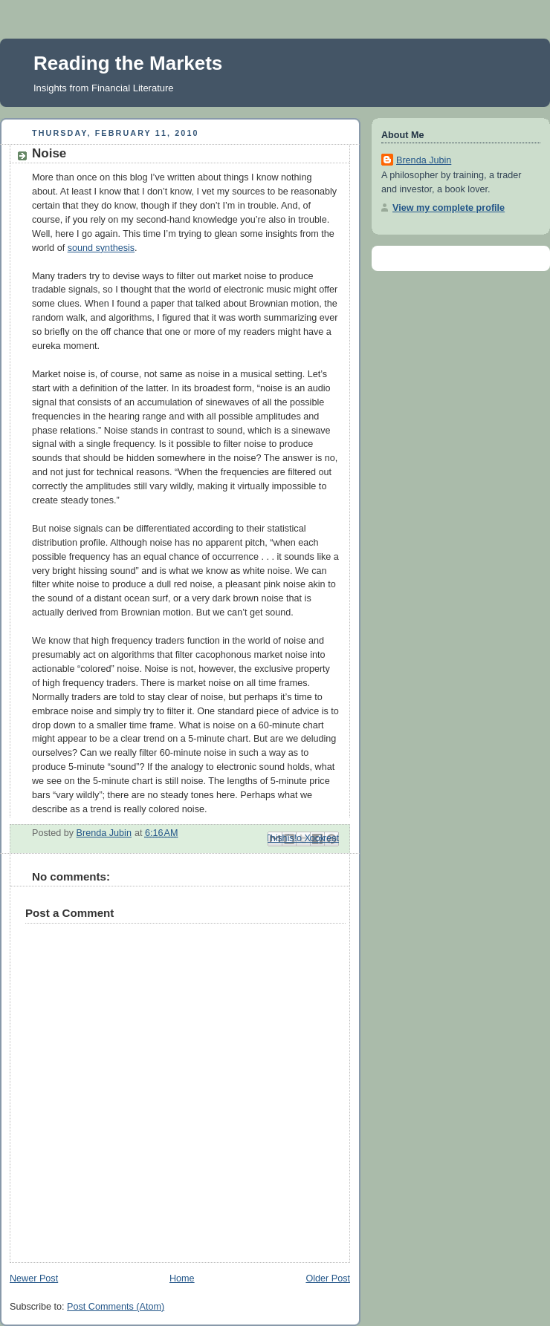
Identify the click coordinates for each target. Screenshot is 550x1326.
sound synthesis (101, 248)
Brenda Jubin (423, 160)
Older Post (327, 1278)
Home (182, 1278)
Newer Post (34, 1278)
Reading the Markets (127, 63)
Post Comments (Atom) (115, 1306)
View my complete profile (448, 208)
